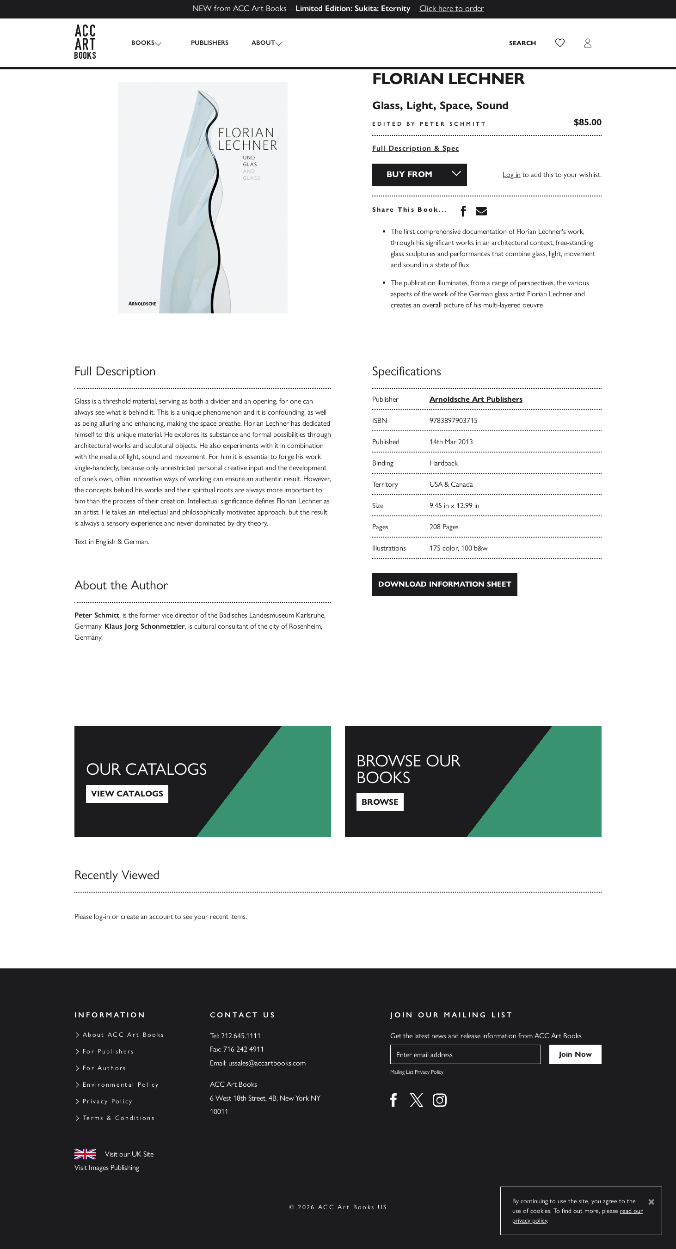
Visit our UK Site (129, 1154)
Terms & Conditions (119, 1118)
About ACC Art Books (123, 1035)
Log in (512, 174)
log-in (102, 916)
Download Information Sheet (444, 584)
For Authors (105, 1068)
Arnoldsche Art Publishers (476, 399)
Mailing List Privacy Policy (416, 1072)
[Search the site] (523, 43)
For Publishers (109, 1051)
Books (142, 43)
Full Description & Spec (415, 148)
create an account (147, 916)
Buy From (409, 174)
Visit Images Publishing (106, 1167)
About (257, 43)
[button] (560, 43)
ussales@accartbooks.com (267, 1063)
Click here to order (451, 8)
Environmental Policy (121, 1085)
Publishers (203, 43)
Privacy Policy (108, 1101)
